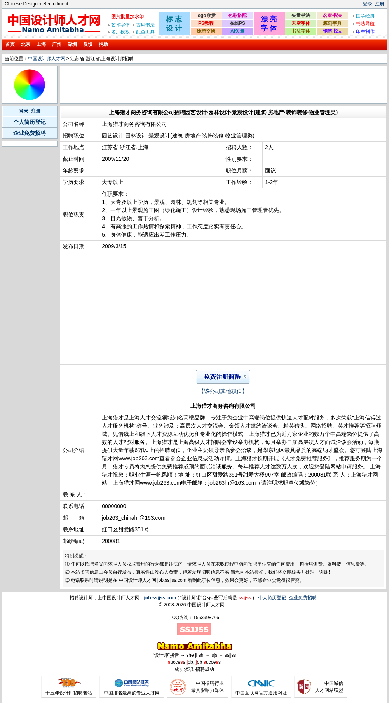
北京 (25, 44)
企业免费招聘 (29, 133)
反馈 (87, 44)
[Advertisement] (202, 84)
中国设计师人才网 (46, 58)
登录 (367, 4)
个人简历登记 (29, 122)
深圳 (72, 44)
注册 (379, 4)
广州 (56, 44)
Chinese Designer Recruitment (36, 4)
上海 (41, 44)
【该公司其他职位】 (223, 391)
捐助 (103, 44)
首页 (10, 44)
